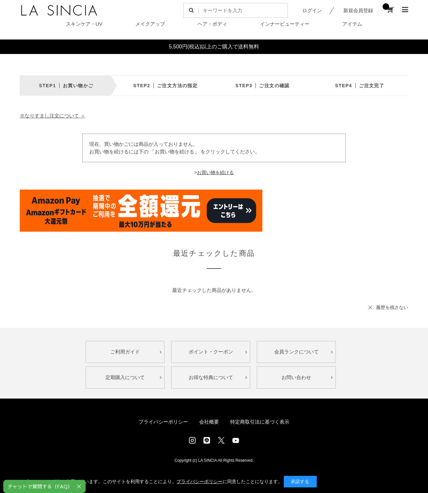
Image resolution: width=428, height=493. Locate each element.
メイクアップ (150, 24)
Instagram (192, 440)
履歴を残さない (392, 307)
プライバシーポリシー (163, 422)
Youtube (235, 440)
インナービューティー (284, 24)
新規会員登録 (358, 10)
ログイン (312, 10)
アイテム (352, 24)
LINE (206, 440)
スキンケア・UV (84, 24)
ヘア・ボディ (212, 24)
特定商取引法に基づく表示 (259, 422)
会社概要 (209, 422)
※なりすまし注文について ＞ (52, 115)
